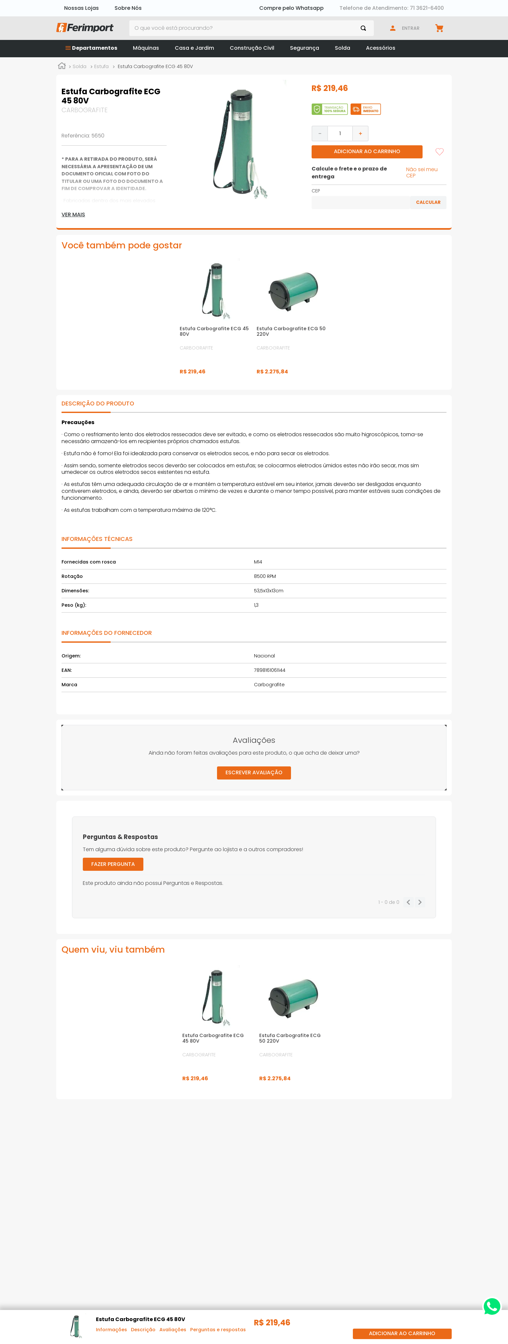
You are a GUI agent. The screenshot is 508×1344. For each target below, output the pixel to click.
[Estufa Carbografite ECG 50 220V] (292, 320)
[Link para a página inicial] (61, 66)
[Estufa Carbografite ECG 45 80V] (215, 320)
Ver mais (73, 215)
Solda (79, 66)
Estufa (101, 66)
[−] (319, 133)
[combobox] (251, 28)
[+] (361, 133)
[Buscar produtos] (365, 28)
